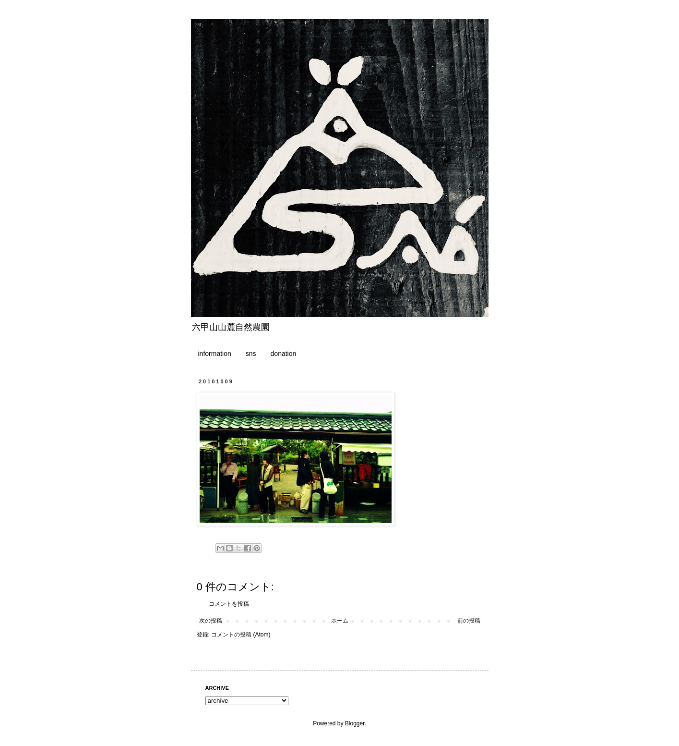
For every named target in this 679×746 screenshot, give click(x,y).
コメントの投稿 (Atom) (240, 634)
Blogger (355, 723)
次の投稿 (210, 620)
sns (251, 353)
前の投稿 (468, 620)
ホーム (339, 620)
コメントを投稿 (229, 603)
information (214, 353)
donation (284, 353)
